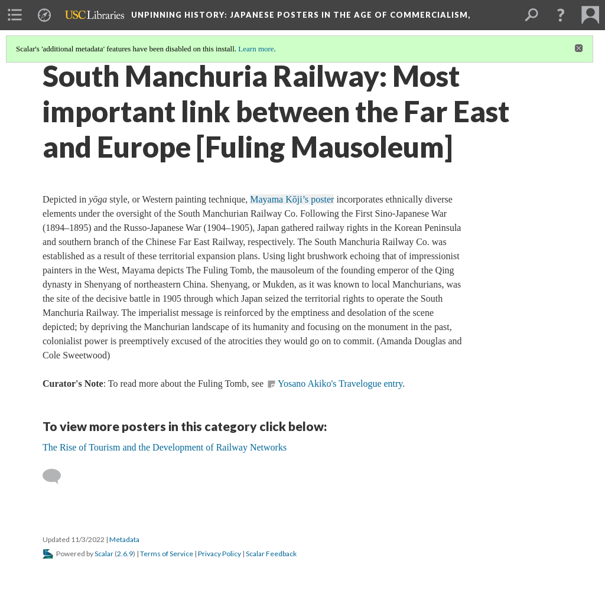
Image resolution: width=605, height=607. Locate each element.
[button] (560, 15)
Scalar (104, 553)
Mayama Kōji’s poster (292, 199)
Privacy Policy (219, 553)
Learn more (256, 48)
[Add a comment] (57, 476)
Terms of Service (166, 553)
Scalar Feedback (271, 553)
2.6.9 (125, 553)
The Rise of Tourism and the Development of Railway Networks (165, 447)
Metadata (124, 539)
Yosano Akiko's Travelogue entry (340, 383)
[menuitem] (15, 15)
